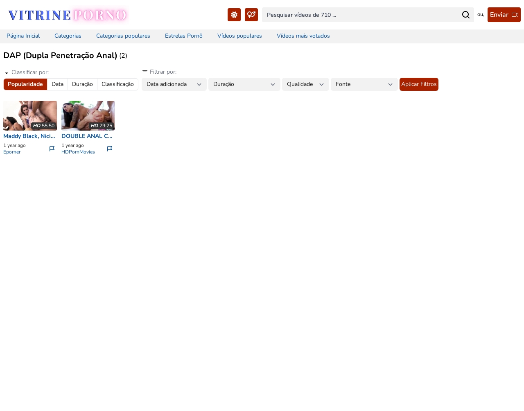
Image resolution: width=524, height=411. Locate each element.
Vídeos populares (239, 36)
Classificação (118, 84)
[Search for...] (466, 15)
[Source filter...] (364, 84)
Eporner (11, 152)
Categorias (67, 36)
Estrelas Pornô (184, 36)
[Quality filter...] (305, 84)
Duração (82, 84)
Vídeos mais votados (303, 36)
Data (57, 84)
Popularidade (25, 84)
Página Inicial (23, 36)
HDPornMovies (78, 152)
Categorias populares (123, 36)
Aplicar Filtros (419, 84)
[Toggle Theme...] (234, 14)
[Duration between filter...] (244, 84)
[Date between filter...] (174, 84)
